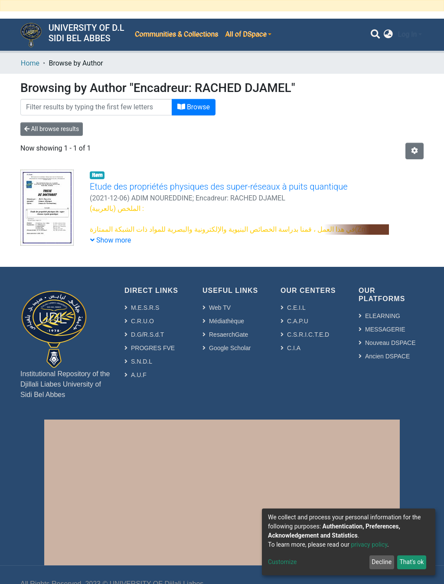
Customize (282, 561)
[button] (388, 35)
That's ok (411, 561)
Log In (407, 34)
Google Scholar (230, 347)
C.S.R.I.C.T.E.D (308, 334)
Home (30, 63)
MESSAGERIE (385, 329)
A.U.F (139, 374)
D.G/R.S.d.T (147, 334)
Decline (382, 561)
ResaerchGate (228, 334)
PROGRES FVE (153, 347)
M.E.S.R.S (145, 307)
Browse (193, 107)
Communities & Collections (176, 34)
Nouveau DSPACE (390, 342)
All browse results (51, 128)
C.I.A (293, 347)
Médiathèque (226, 321)
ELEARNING (382, 315)
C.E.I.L (296, 307)
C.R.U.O (142, 321)
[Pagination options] (414, 151)
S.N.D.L (141, 361)
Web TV (220, 307)
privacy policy (369, 544)
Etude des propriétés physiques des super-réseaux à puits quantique (219, 186)
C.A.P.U (297, 321)
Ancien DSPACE (387, 356)
